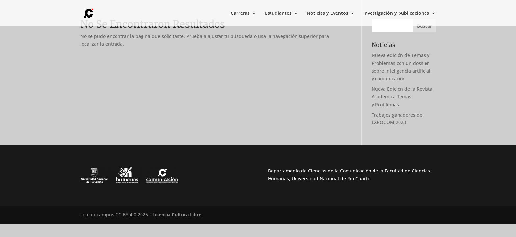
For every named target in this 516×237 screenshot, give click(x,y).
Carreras (240, 13)
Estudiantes (278, 13)
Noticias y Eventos (327, 13)
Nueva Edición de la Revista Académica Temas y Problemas (402, 97)
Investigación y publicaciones (396, 13)
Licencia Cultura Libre (176, 214)
